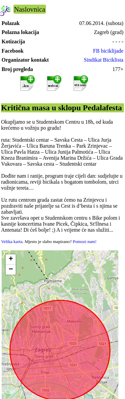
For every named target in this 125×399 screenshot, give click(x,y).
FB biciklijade (108, 51)
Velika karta (11, 241)
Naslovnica (29, 9)
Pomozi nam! (84, 241)
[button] (11, 259)
